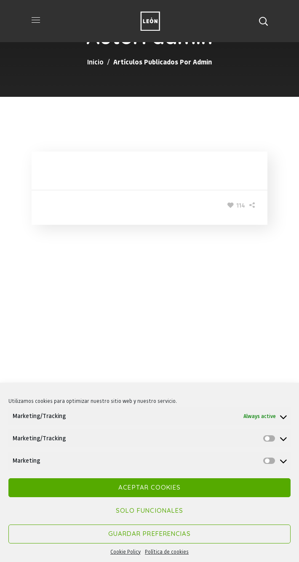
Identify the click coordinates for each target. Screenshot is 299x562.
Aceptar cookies (149, 487)
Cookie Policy (125, 552)
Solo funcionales (150, 510)
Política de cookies (167, 552)
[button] (263, 21)
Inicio (95, 61)
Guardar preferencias (149, 534)
